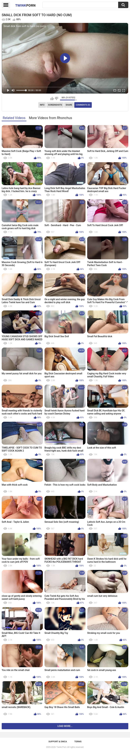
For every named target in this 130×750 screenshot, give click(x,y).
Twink (25, 5)
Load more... (65, 726)
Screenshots (55, 105)
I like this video (52, 98)
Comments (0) (83, 105)
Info (42, 105)
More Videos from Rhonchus (50, 118)
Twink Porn (61, 747)
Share (69, 105)
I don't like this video (56, 98)
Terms (78, 741)
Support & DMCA (57, 741)
